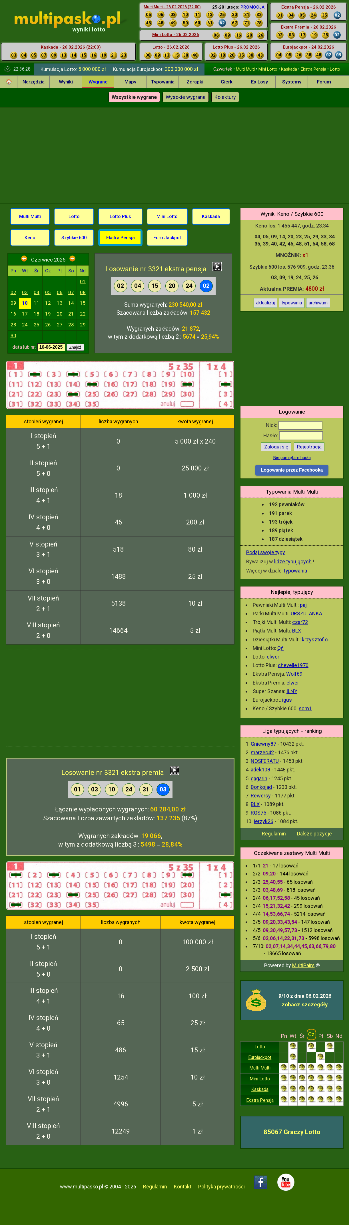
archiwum (318, 303)
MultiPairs (303, 965)
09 (13, 303)
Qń (280, 648)
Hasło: (293, 435)
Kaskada (289, 69)
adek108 (260, 770)
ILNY (291, 691)
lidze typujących (293, 561)
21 (71, 314)
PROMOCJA (252, 7)
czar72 (300, 622)
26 (48, 325)
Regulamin (274, 834)
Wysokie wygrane (186, 97)
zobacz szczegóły (305, 1004)
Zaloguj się (276, 447)
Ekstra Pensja (313, 69)
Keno (30, 237)
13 (60, 303)
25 (36, 325)
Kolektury (225, 97)
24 (25, 325)
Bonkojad (261, 787)
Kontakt (182, 1187)
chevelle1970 (293, 665)
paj (303, 605)
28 (71, 325)
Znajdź (75, 347)
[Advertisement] (175, 155)
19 (48, 314)
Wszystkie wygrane (134, 97)
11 (36, 303)
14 (71, 303)
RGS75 (258, 813)
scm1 (305, 708)
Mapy (130, 82)
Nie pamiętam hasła (292, 457)
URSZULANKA (306, 613)
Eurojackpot (259, 1057)
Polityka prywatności (221, 1187)
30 (13, 335)
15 (83, 303)
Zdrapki (194, 82)
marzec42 (262, 752)
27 (60, 325)
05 (48, 292)
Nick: (294, 425)
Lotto (335, 69)
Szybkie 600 (74, 237)
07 (71, 292)
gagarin (259, 778)
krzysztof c (315, 640)
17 (25, 314)
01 (83, 281)
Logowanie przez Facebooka (292, 470)
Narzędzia (34, 82)
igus (287, 700)
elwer (273, 657)
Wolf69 (294, 674)
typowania (292, 303)
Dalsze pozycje (314, 834)
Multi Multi (245, 69)
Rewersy (261, 796)
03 (25, 292)
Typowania (162, 82)
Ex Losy (259, 82)
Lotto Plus (120, 216)
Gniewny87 (263, 744)
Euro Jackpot (167, 237)
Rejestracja (309, 447)
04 (36, 292)
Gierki (227, 82)
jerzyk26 (263, 821)
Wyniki (66, 82)
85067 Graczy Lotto (292, 1132)
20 (60, 314)
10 (25, 303)
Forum (324, 82)
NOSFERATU (265, 761)
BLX (296, 631)
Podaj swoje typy (265, 552)
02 (13, 292)
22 (83, 314)
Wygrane (98, 82)
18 (36, 314)
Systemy (291, 82)
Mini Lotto (267, 69)
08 (83, 292)
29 (83, 325)
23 (13, 325)
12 (48, 303)
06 (60, 292)
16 (13, 314)
